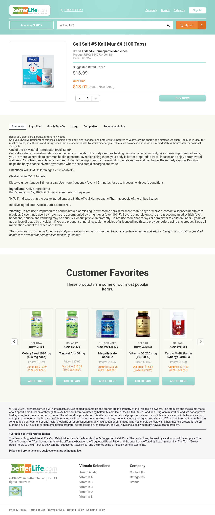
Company (151, 10)
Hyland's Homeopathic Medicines (104, 51)
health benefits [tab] (56, 126)
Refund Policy (75, 509)
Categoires (137, 477)
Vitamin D (86, 491)
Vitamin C (86, 487)
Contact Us (137, 472)
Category (179, 10)
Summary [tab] (18, 126)
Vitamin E (85, 496)
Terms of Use (37, 509)
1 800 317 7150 (71, 10)
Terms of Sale (56, 509)
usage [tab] (74, 126)
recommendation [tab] (114, 126)
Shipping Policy (95, 509)
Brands (165, 10)
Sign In (197, 10)
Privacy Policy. (18, 509)
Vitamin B (86, 482)
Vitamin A (86, 477)
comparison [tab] (91, 126)
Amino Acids (87, 472)
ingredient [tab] (35, 126)
